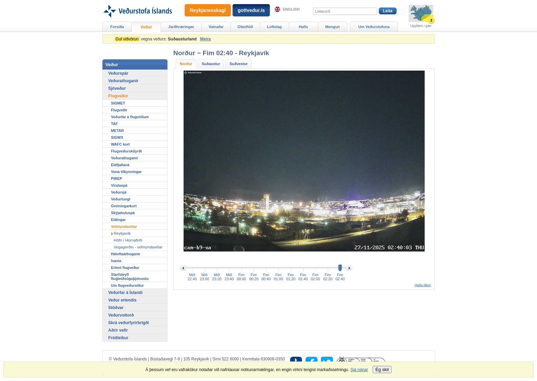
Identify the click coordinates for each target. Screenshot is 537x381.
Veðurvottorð (121, 315)
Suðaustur (211, 64)
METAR (117, 130)
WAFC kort (120, 144)
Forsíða (117, 27)
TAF (114, 124)
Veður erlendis (122, 300)
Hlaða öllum (422, 285)
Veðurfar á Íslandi (125, 292)
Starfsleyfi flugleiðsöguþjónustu (130, 276)
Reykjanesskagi (208, 10)
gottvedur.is (251, 10)
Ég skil (382, 369)
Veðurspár (118, 73)
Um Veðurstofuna (373, 27)
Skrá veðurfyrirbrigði (128, 322)
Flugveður (118, 96)
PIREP (116, 178)
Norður (186, 64)
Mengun (332, 27)
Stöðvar (116, 307)
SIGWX (117, 137)
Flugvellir (119, 110)
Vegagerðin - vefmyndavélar (138, 247)
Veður (146, 27)
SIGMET (118, 103)
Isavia (116, 261)
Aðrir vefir (118, 330)
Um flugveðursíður (127, 285)
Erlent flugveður (125, 268)
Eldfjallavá (120, 165)
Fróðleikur (118, 337)
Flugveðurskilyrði (126, 151)
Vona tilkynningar (126, 172)
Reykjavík (122, 233)
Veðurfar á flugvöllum (130, 117)
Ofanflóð (245, 27)
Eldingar (118, 220)
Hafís (303, 27)
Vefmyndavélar (124, 226)
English (291, 9)
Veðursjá (118, 192)
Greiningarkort (124, 206)
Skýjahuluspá (123, 213)
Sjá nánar (359, 369)
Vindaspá (119, 185)
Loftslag (274, 27)
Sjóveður (117, 88)
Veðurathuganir (123, 80)
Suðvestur (238, 64)
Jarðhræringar (181, 27)
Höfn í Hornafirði (128, 240)
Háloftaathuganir (125, 254)
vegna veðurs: (156, 39)
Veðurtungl (120, 199)
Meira (205, 39)
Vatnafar (216, 27)
